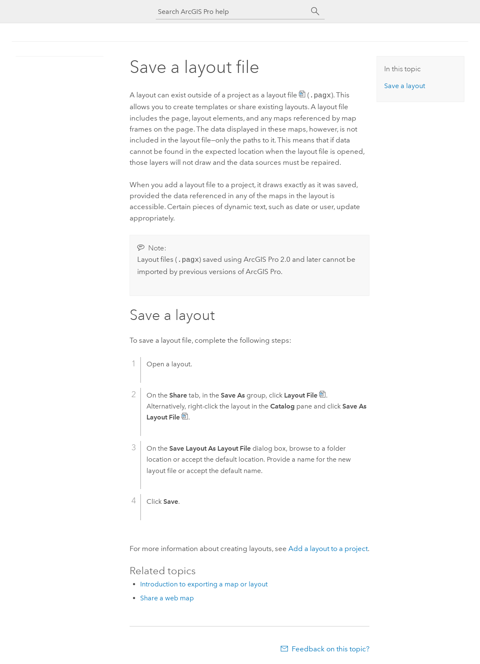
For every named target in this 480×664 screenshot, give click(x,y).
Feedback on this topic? (330, 647)
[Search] (315, 11)
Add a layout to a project (328, 547)
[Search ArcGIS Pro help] (232, 11)
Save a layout (404, 86)
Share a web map (167, 596)
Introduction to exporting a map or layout (204, 582)
